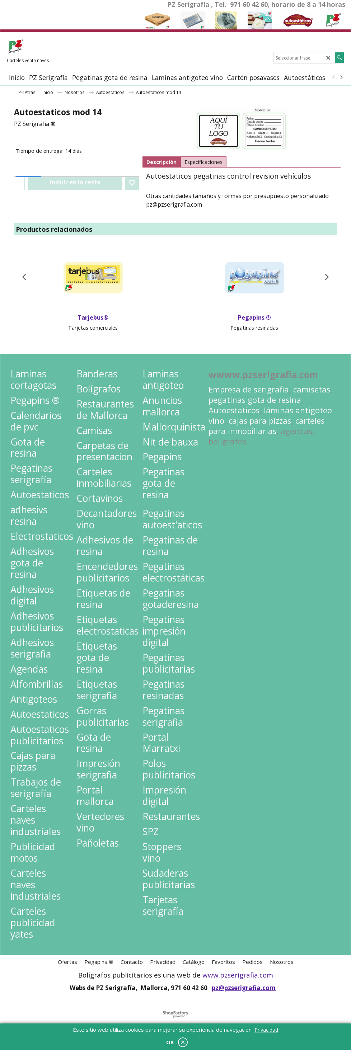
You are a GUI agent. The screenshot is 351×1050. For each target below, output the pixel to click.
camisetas (311, 389)
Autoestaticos (234, 410)
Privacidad (266, 1029)
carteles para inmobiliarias (266, 425)
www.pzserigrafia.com (237, 975)
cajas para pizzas (260, 420)
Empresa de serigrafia (249, 389)
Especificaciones (203, 162)
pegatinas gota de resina (255, 400)
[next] (341, 77)
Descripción (161, 162)
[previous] (334, 77)
